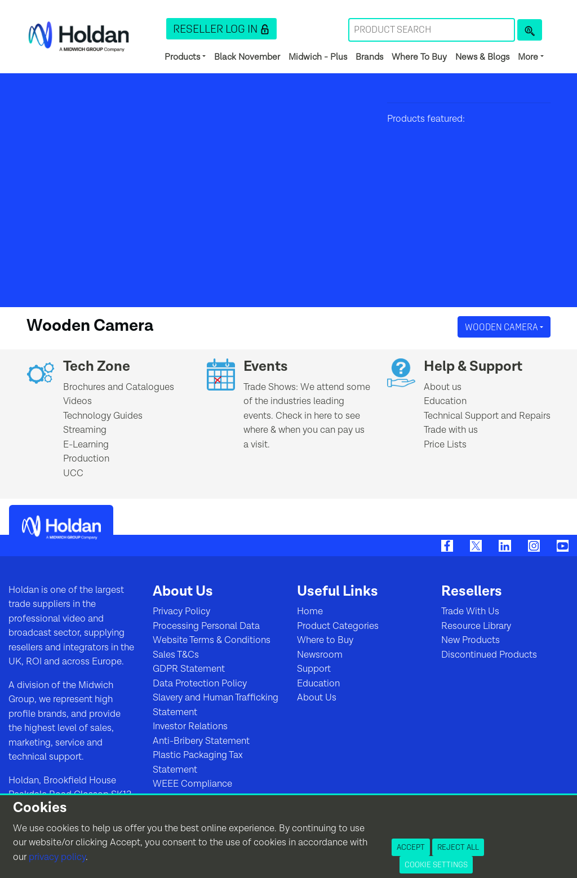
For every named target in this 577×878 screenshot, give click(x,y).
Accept (411, 847)
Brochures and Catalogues (118, 387)
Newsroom (320, 655)
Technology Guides (103, 416)
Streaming (84, 430)
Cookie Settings (436, 864)
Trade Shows (269, 387)
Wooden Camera (502, 327)
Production (86, 459)
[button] (221, 28)
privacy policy (57, 857)
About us (442, 387)
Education (445, 401)
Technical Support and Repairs (487, 416)
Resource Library (476, 626)
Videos (77, 401)
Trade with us (451, 430)
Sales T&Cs (176, 655)
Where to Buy (325, 640)
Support (314, 669)
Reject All (458, 847)
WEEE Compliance (192, 784)
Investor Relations (190, 726)
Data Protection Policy (200, 683)
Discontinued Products (489, 655)
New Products (470, 640)
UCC (73, 473)
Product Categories (338, 626)
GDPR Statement (189, 669)
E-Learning (86, 444)
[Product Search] (529, 30)
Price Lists (445, 444)
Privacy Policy (181, 611)
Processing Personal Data (206, 626)
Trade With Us (470, 611)
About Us (316, 697)
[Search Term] (431, 30)
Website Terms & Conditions (211, 640)
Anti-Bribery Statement (201, 741)
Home (310, 611)
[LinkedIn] (505, 545)
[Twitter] (476, 545)
